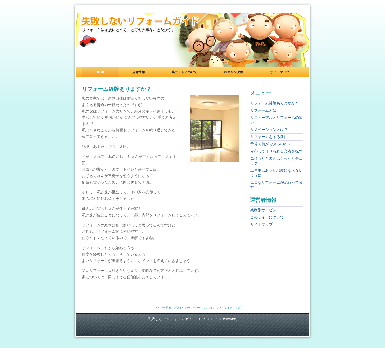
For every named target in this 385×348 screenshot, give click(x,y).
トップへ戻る (163, 307)
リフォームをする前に (269, 137)
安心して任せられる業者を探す (276, 151)
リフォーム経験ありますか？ (274, 103)
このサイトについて (267, 217)
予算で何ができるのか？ (270, 144)
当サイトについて (184, 72)
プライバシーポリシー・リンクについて (198, 307)
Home (100, 72)
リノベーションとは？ (269, 129)
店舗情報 (138, 72)
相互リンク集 (233, 72)
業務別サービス (263, 210)
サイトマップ (279, 72)
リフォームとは (263, 110)
